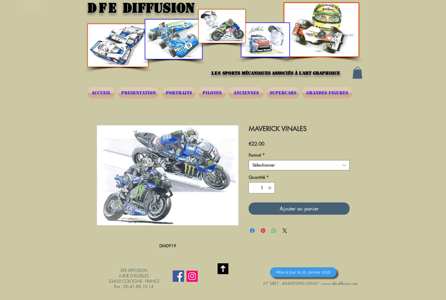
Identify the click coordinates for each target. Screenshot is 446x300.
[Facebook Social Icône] (178, 276)
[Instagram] (192, 276)
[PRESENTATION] (138, 93)
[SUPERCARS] (283, 93)
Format (257, 155)
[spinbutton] (262, 188)
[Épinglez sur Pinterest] (263, 230)
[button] (357, 73)
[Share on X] (284, 230)
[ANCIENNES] (246, 93)
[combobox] (299, 165)
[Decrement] (253, 188)
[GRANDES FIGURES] (327, 93)
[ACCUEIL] (101, 93)
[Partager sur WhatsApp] (274, 230)
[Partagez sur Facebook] (252, 230)
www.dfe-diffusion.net (339, 283)
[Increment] (270, 188)
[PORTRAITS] (178, 93)
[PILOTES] (212, 93)
